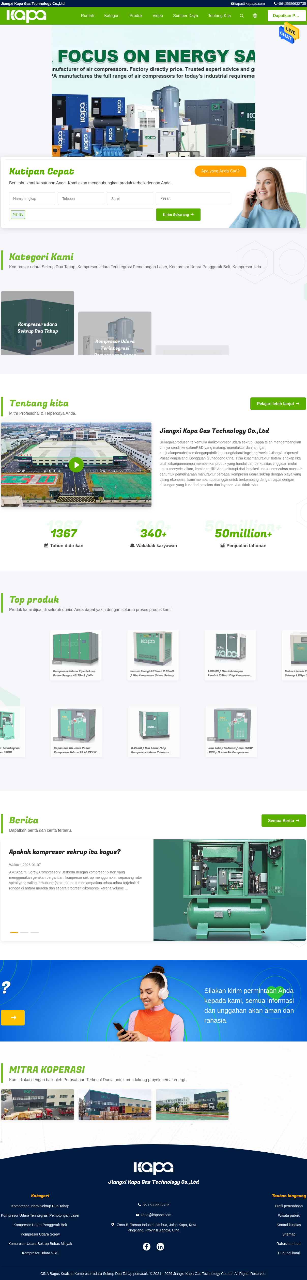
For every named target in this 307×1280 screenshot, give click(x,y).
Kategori (111, 15)
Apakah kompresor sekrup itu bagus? (64, 851)
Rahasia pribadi (289, 1244)
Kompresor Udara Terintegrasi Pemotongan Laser (40, 1215)
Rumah (87, 15)
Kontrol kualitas (289, 1225)
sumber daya (185, 15)
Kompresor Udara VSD (40, 1253)
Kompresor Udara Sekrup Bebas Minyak (40, 1244)
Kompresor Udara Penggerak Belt (40, 1225)
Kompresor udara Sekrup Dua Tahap (40, 1206)
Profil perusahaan (289, 1206)
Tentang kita (219, 15)
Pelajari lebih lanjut (275, 403)
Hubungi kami (289, 1253)
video (158, 15)
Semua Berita (281, 820)
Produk (136, 15)
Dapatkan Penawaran (289, 15)
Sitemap (288, 1234)
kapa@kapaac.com (249, 4)
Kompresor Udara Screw (40, 1234)
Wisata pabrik (289, 1215)
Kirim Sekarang (176, 215)
